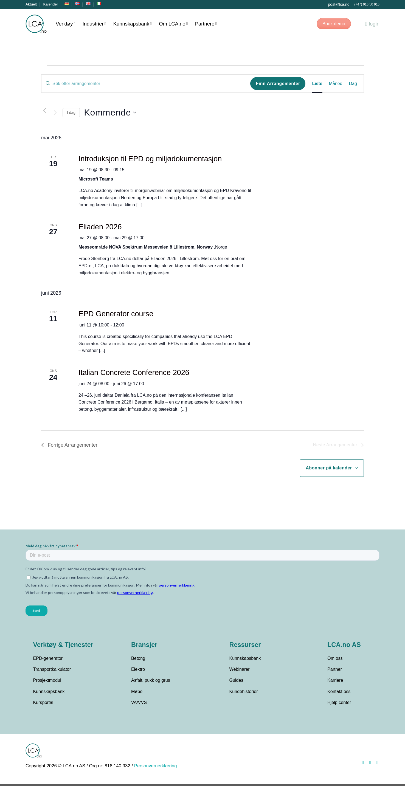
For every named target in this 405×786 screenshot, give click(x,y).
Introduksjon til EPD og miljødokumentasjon (150, 159)
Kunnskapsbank (132, 24)
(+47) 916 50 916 (366, 4)
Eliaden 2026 (100, 227)
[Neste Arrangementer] (55, 112)
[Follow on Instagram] (368, 764)
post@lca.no (339, 4)
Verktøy (65, 24)
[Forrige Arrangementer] (44, 110)
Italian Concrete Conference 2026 (133, 372)
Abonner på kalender (329, 468)
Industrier (94, 24)
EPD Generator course (115, 314)
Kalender (50, 4)
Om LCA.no (173, 24)
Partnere (206, 24)
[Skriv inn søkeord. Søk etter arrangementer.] (145, 84)
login (372, 24)
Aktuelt (31, 4)
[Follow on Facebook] (361, 764)
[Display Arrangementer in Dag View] (353, 84)
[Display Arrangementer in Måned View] (335, 84)
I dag (71, 112)
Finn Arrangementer (278, 83)
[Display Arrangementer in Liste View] (317, 84)
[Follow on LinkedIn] (375, 764)
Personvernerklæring (155, 768)
